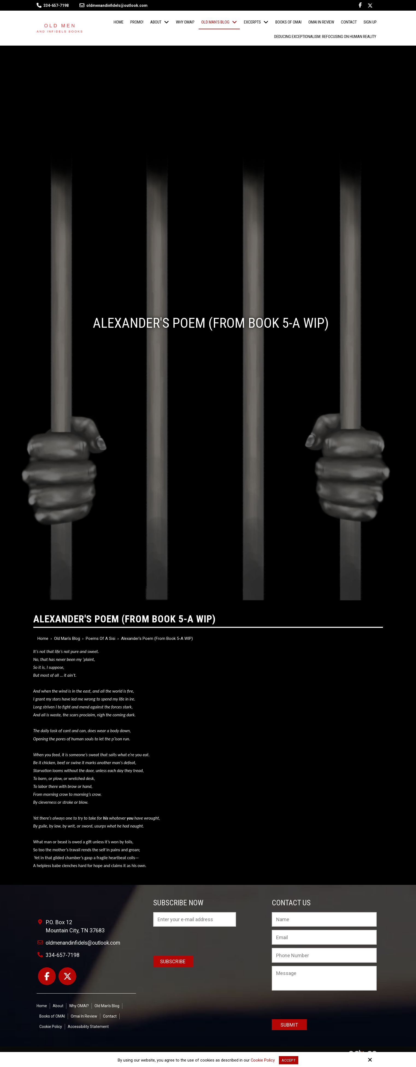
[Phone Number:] (324, 955)
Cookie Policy (262, 1059)
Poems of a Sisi (100, 638)
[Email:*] (324, 937)
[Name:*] (324, 919)
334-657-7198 (56, 5)
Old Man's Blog (67, 638)
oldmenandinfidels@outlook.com (113, 5)
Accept (288, 1059)
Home (42, 638)
